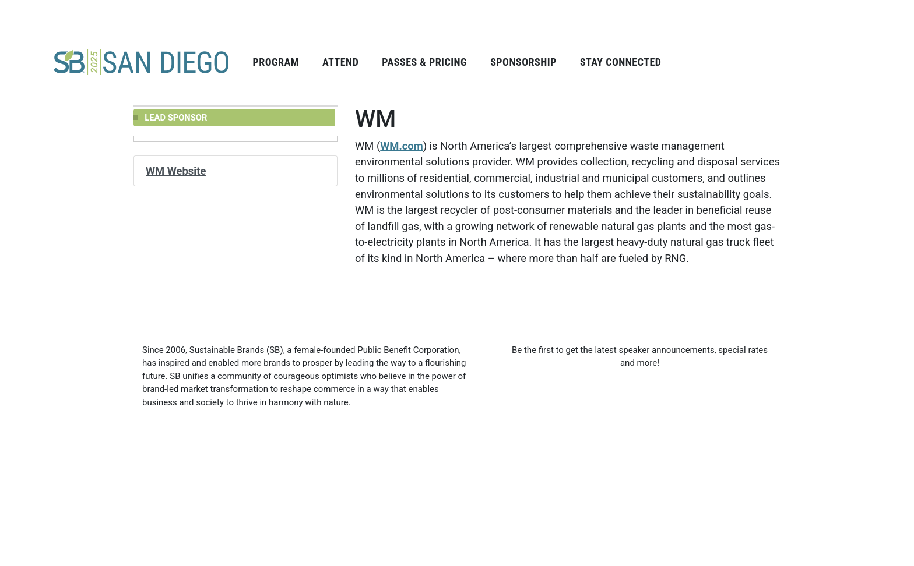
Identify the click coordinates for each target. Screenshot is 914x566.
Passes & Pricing (424, 62)
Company (526, 447)
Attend (340, 62)
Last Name (667, 395)
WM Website (176, 171)
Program (275, 62)
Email (656, 447)
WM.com (401, 146)
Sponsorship (523, 62)
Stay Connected (621, 62)
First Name (529, 395)
